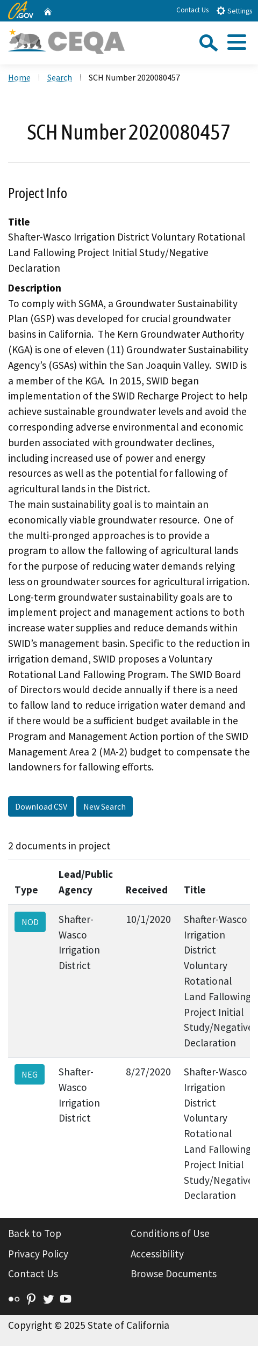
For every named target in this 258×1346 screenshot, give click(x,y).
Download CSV (41, 806)
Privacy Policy (38, 1253)
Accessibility (157, 1253)
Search (59, 77)
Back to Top (34, 1233)
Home (19, 77)
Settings (234, 10)
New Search (104, 806)
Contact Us (192, 9)
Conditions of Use (170, 1233)
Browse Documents (174, 1273)
